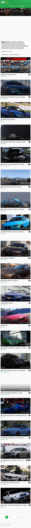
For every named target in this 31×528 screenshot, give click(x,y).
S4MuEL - (4, 143)
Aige (3, 121)
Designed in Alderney (6, 524)
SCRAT (3, 233)
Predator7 (4, 282)
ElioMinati (4, 349)
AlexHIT (4, 417)
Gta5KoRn (4, 76)
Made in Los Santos (5, 525)
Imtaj (3, 188)
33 (17, 517)
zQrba (3, 327)
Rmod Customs (5, 166)
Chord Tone (4, 304)
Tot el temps (7, 51)
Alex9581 (4, 211)
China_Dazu (5, 259)
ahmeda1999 (5, 439)
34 (20, 517)
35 (24, 517)
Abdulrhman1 (5, 484)
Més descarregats (11, 54)
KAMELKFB (5, 98)
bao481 (3, 461)
